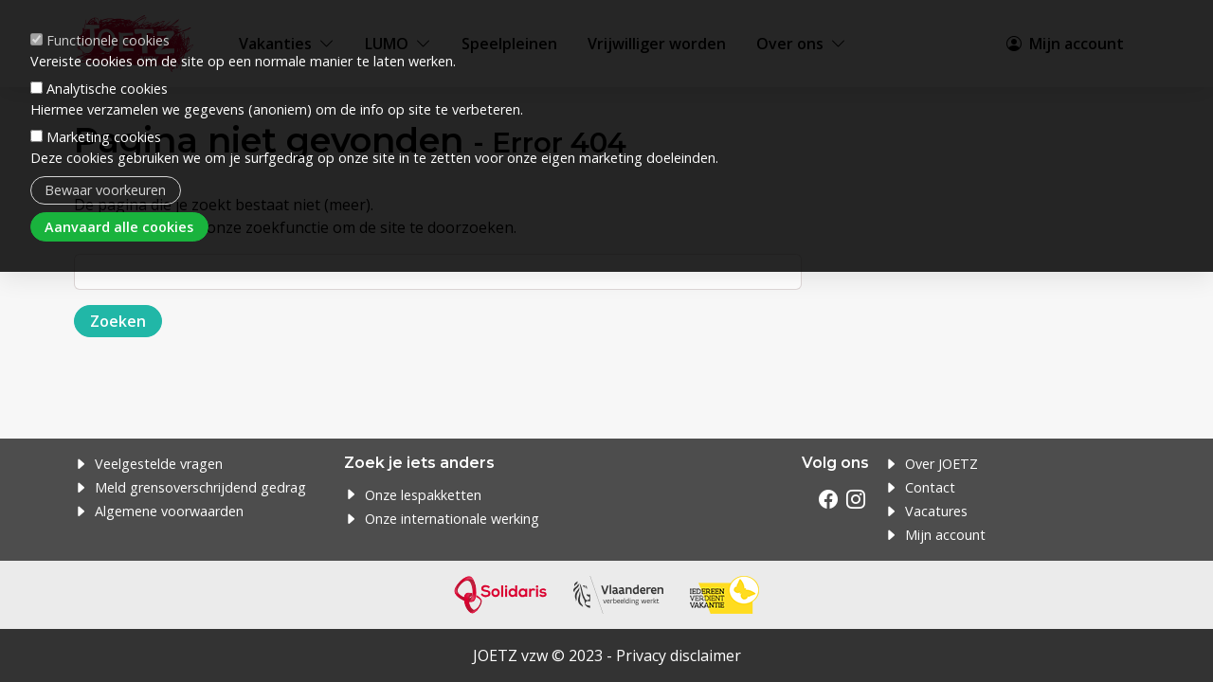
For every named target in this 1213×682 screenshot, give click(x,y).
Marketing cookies (103, 137)
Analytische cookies (107, 89)
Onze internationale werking (452, 519)
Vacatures (936, 511)
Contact (930, 487)
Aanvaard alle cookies (119, 227)
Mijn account (945, 535)
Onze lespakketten (423, 495)
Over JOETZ (941, 464)
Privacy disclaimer (678, 655)
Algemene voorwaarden (169, 511)
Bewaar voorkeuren (105, 190)
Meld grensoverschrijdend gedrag (200, 487)
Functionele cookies (108, 40)
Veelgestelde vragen (159, 464)
